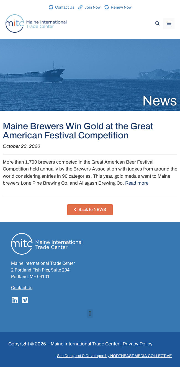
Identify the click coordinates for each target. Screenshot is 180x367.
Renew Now (121, 7)
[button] (89, 313)
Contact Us (64, 7)
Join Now (92, 7)
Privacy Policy (138, 344)
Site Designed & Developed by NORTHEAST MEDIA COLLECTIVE (114, 356)
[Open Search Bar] (157, 23)
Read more (136, 183)
